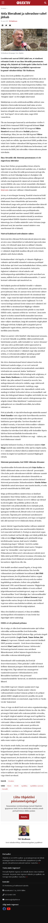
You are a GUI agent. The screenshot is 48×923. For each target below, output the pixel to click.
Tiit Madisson (13, 21)
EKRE (17, 786)
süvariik (5, 789)
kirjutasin (4, 190)
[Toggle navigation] (45, 2)
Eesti (9, 786)
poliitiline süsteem (37, 786)
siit (39, 863)
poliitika (24, 786)
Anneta (24, 816)
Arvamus (3, 8)
